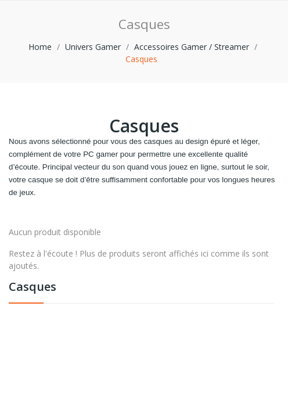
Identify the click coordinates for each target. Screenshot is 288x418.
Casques (32, 287)
